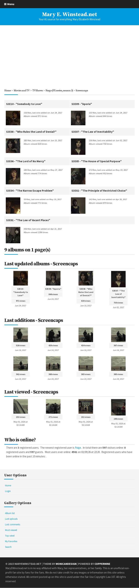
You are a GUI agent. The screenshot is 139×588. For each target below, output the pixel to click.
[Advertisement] (69, 56)
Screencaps (83, 90)
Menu (10, 4)
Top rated (9, 535)
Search (8, 547)
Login (8, 491)
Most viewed (11, 530)
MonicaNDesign (66, 564)
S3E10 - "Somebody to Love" (24, 104)
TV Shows (38, 90)
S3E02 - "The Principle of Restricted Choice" (99, 190)
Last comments (12, 524)
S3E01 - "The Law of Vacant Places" (28, 220)
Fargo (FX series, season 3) (60, 90)
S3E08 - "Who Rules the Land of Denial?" (31, 131)
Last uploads (11, 519)
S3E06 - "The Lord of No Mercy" (25, 161)
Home (7, 90)
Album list (10, 513)
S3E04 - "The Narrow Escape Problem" (30, 190)
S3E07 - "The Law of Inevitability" (92, 131)
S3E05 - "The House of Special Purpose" (96, 161)
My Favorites (11, 541)
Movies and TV (22, 90)
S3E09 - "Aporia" (81, 104)
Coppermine (102, 564)
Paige (78, 448)
